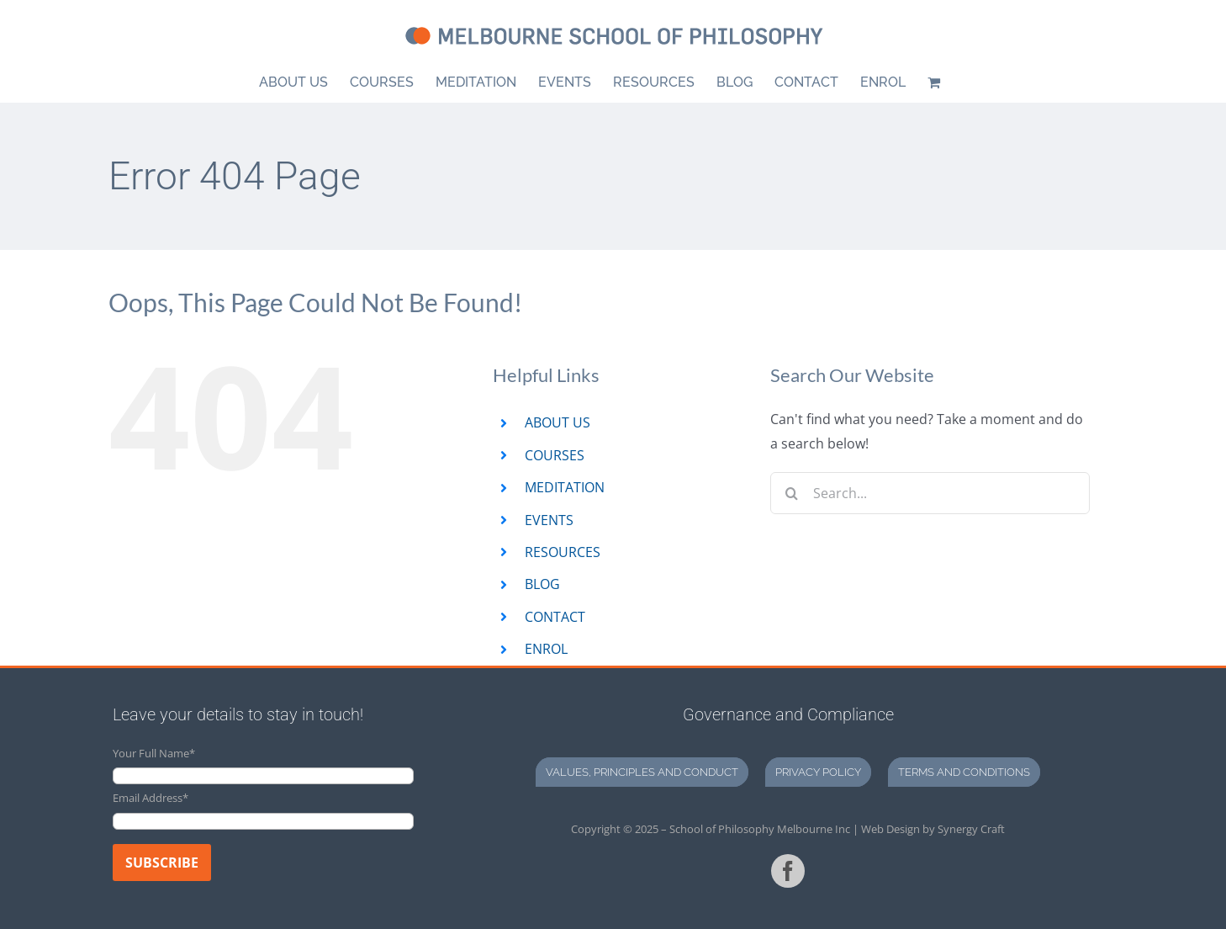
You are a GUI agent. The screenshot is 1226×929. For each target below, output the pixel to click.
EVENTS (549, 520)
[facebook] (788, 871)
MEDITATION (565, 487)
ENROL (546, 649)
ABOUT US (557, 422)
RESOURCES (562, 552)
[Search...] (930, 493)
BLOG (542, 584)
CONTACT (555, 617)
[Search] (791, 493)
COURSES (554, 455)
